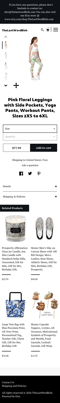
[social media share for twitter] (30, 174)
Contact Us (8, 382)
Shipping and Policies (14, 386)
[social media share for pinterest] (39, 174)
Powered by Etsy (11, 396)
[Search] (42, 30)
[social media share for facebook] (21, 174)
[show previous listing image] (5, 37)
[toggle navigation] (55, 29)
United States (33, 160)
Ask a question (30, 165)
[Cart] (47, 30)
